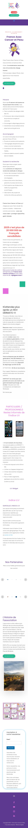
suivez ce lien (9, 535)
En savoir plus (9, 83)
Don (14, 12)
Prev (2, 579)
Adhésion (14, 15)
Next (25, 579)
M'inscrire (10, 748)
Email (9, 739)
